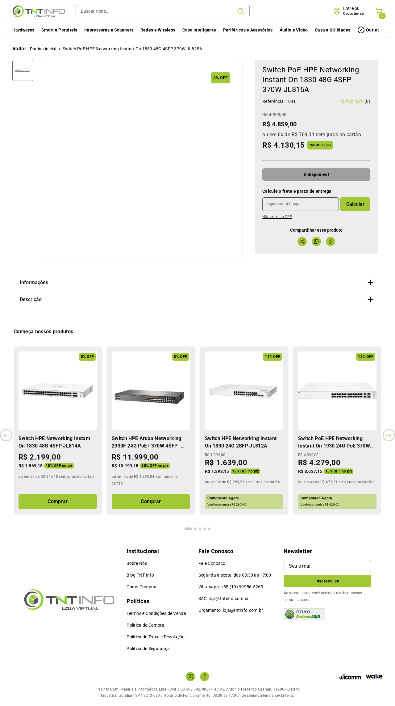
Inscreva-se (327, 580)
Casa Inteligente (199, 29)
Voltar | (20, 49)
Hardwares (23, 29)
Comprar (58, 501)
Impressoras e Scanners (108, 29)
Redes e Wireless (157, 29)
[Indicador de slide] (188, 528)
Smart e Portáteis (59, 29)
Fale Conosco (211, 563)
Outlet (372, 29)
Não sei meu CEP (277, 217)
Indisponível (316, 174)
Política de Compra (145, 625)
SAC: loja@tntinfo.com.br (223, 598)
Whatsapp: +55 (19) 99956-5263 (230, 586)
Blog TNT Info (140, 575)
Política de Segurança (148, 648)
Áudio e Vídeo (294, 29)
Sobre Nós (137, 563)
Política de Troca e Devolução (156, 636)
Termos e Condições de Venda (156, 613)
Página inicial (43, 48)
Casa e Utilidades (333, 29)
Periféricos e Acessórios (248, 29)
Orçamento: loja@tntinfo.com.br (230, 610)
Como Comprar (142, 586)
